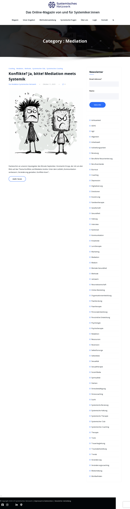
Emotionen (95, 191)
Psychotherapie (97, 328)
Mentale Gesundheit (99, 268)
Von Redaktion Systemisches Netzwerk (22, 84)
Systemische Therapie (99, 416)
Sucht (93, 399)
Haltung (94, 219)
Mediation (19, 68)
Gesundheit (95, 213)
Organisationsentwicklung (101, 295)
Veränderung (96, 460)
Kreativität (95, 241)
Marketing (95, 252)
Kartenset (95, 230)
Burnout (94, 169)
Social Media (96, 372)
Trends (94, 454)
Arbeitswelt (95, 142)
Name (91, 91)
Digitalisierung (97, 186)
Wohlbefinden (96, 476)
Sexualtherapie (97, 367)
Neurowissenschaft (98, 284)
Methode (28, 68)
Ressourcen (95, 339)
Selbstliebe (95, 356)
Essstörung (95, 197)
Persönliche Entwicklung (100, 317)
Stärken (94, 383)
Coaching (12, 68)
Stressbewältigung (98, 389)
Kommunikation (97, 235)
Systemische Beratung (99, 405)
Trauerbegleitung (98, 443)
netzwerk (95, 279)
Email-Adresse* (95, 79)
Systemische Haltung (99, 410)
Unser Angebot (29, 20)
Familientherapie (97, 202)
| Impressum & (38, 501)
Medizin (94, 263)
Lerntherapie (96, 246)
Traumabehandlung (99, 449)
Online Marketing (98, 290)
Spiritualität (95, 378)
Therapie (94, 432)
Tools (93, 438)
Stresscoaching (97, 394)
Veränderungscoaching (100, 465)
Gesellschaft (96, 208)
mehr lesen (17, 179)
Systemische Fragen (68, 20)
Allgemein (95, 137)
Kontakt (104, 20)
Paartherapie (96, 306)
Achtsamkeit (96, 120)
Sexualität (95, 361)
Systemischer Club (38, 68)
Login (95, 20)
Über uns (84, 20)
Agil (92, 131)
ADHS (93, 126)
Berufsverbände (97, 164)
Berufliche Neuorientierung (102, 158)
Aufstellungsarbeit (98, 148)
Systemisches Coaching (55, 68)
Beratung (95, 153)
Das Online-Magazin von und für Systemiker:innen (63, 12)
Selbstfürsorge (97, 350)
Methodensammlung (48, 20)
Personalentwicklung (99, 312)
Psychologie (96, 323)
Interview (95, 224)
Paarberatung (96, 301)
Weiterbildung (96, 471)
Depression (95, 180)
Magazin (15, 20)
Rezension (95, 345)
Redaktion (95, 334)
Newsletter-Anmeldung (63, 501)
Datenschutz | (49, 501)
